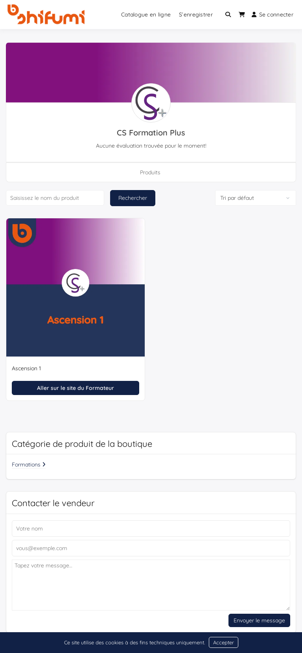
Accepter (223, 642)
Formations (29, 464)
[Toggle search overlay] (228, 14)
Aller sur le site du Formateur (75, 387)
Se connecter (272, 14)
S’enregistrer (196, 14)
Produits (150, 172)
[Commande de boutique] (255, 198)
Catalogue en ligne (146, 14)
